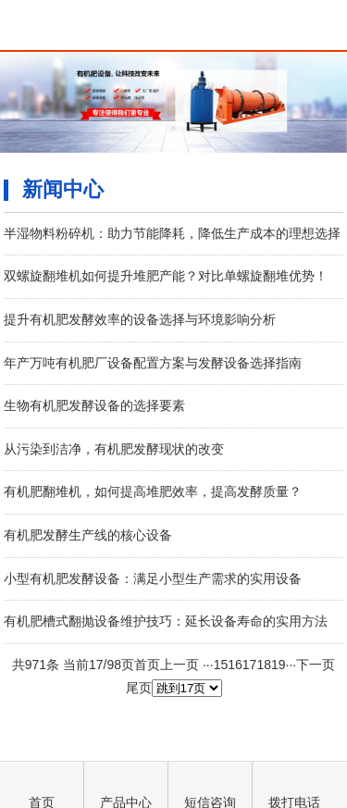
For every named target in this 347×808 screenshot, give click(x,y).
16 (235, 664)
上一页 (179, 664)
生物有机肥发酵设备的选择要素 (94, 405)
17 (249, 664)
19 (278, 664)
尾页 (139, 687)
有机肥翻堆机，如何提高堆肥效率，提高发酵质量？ (153, 491)
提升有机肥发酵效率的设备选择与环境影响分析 (140, 319)
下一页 (315, 664)
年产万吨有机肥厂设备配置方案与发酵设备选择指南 (153, 362)
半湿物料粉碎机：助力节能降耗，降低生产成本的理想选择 (172, 233)
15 (221, 664)
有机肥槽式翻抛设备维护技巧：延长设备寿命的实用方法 (166, 621)
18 (263, 664)
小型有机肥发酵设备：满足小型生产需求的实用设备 (153, 578)
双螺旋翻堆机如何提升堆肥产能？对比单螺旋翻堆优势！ (166, 275)
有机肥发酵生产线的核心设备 (88, 535)
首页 (147, 664)
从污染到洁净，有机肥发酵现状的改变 (114, 448)
